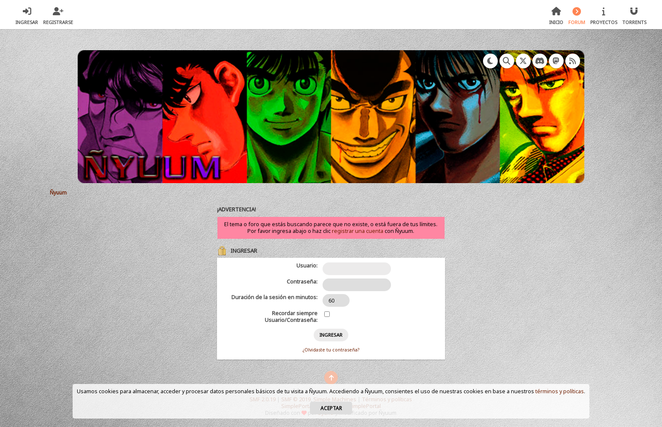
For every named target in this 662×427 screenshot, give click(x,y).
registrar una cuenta (357, 231)
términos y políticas (559, 391)
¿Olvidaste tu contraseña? (331, 350)
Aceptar (331, 408)
